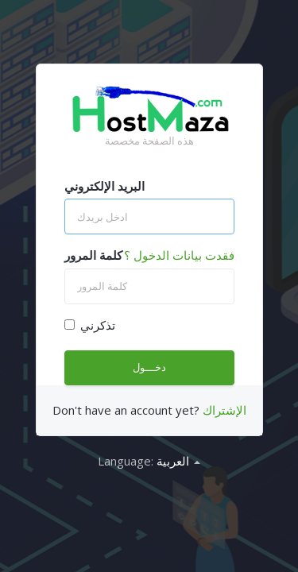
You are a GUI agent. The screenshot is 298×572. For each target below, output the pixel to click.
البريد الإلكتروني (104, 186)
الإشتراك (224, 410)
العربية (178, 461)
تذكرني (89, 325)
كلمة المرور (93, 255)
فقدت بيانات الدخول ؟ (179, 255)
